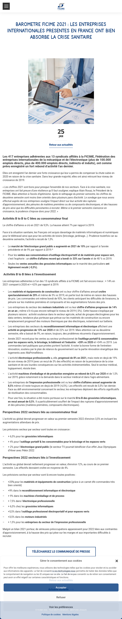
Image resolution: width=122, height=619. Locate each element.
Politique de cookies (51, 614)
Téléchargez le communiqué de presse (61, 551)
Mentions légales (71, 614)
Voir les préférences (61, 607)
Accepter (61, 587)
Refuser (61, 597)
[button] (116, 561)
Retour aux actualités (61, 144)
